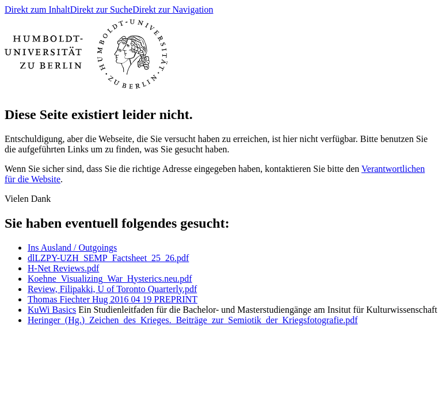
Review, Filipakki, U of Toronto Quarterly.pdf (112, 289)
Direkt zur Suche (101, 9)
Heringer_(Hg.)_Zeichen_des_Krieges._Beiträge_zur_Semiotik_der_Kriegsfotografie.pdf (193, 320)
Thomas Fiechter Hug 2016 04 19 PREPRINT (112, 299)
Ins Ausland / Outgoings (72, 247)
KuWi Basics (52, 310)
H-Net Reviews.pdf (63, 268)
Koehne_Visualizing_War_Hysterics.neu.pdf (110, 278)
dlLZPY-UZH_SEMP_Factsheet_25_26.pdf (108, 258)
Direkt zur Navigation (172, 9)
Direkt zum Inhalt (37, 9)
